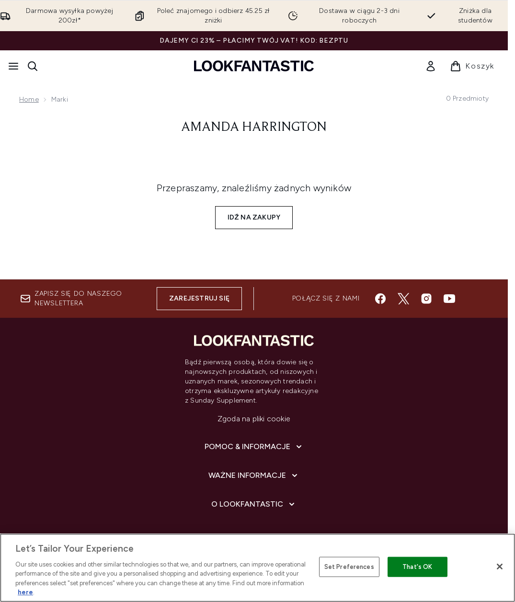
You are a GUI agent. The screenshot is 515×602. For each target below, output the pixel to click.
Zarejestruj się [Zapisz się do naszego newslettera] (199, 298)
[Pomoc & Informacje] (254, 446)
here (25, 592)
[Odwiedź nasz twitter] (403, 298)
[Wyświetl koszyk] (472, 66)
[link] (430, 66)
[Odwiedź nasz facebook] (380, 298)
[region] (257, 567)
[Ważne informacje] (253, 475)
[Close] (499, 566)
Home (29, 99)
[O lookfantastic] (254, 504)
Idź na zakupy (254, 217)
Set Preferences (349, 566)
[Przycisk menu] (13, 66)
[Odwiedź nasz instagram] (426, 298)
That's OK (417, 566)
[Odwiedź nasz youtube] (449, 298)
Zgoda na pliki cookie (253, 418)
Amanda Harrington (254, 127)
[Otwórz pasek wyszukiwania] (32, 66)
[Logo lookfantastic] (254, 65)
